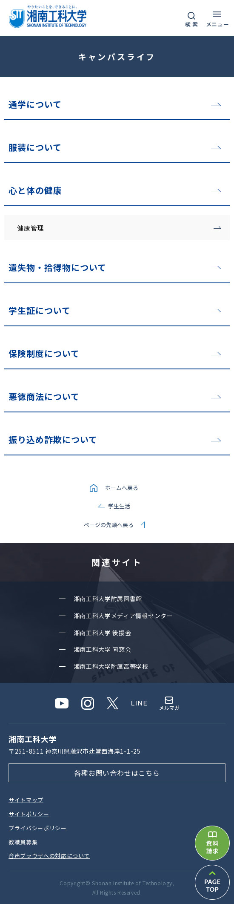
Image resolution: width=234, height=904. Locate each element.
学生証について (40, 310)
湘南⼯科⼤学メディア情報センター (123, 615)
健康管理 (30, 227)
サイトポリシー (29, 814)
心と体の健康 (35, 190)
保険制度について (44, 353)
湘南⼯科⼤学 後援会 (102, 632)
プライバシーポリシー (38, 828)
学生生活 (119, 506)
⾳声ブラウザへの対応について (49, 856)
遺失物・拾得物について (57, 267)
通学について (35, 104)
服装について (35, 147)
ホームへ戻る (121, 488)
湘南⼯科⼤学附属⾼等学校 (111, 666)
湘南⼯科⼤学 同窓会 (102, 649)
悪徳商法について (44, 396)
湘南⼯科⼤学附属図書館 (108, 598)
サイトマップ (26, 800)
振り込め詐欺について (53, 439)
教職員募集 (23, 842)
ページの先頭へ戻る (109, 525)
